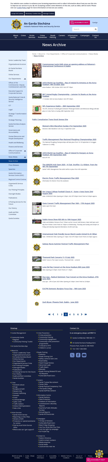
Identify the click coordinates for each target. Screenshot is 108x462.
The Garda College (45, 389)
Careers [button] (62, 35)
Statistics (42, 354)
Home (34, 54)
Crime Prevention (43, 333)
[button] (25, 79)
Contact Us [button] (95, 36)
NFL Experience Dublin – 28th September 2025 (61, 106)
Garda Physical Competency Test (50, 386)
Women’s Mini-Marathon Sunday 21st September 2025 (64, 126)
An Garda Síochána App (19, 346)
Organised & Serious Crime (22, 363)
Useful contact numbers (47, 440)
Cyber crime (17, 402)
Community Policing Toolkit (22, 342)
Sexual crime (17, 391)
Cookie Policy (21, 8)
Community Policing (46, 337)
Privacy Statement (90, 457)
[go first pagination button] (49, 314)
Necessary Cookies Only (33, 13)
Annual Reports (44, 412)
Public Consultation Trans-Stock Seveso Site (50, 119)
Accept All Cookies (17, 13)
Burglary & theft (19, 389)
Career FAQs (43, 384)
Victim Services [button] (32, 36)
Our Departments (53, 54)
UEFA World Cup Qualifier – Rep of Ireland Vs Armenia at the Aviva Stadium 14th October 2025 (69, 84)
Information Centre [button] (73, 36)
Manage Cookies (48, 13)
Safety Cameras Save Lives (48, 359)
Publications (17, 370)
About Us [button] (15, 36)
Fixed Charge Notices (46, 363)
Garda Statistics (44, 397)
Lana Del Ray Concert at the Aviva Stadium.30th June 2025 (66, 267)
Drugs (15, 387)
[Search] (83, 29)
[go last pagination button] (86, 314)
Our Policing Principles (21, 365)
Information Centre (44, 395)
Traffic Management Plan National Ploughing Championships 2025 (69, 139)
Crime (13, 383)
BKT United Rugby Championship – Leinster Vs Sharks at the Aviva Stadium (69, 95)
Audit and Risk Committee (22, 376)
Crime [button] (23, 35)
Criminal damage (19, 400)
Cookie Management (18, 333)
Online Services (18, 359)
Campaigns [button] (84, 35)
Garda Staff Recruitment (47, 391)
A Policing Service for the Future (24, 372)
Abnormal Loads (45, 365)
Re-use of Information (79, 457)
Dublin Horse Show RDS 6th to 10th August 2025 (61, 219)
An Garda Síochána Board (22, 357)
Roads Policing (42, 352)
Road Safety (43, 361)
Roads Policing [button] (53, 36)
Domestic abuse (18, 385)
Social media (43, 444)
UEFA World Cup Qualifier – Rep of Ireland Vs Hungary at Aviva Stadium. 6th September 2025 (67, 154)
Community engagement (47, 339)
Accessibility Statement (52, 457)
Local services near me (47, 446)
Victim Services (16, 413)
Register (16, 340)
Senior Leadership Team (21, 353)
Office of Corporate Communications (74, 54)
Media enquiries (44, 442)
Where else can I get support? (23, 430)
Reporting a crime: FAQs (21, 417)
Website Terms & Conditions (66, 457)
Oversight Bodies (19, 368)
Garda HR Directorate (46, 414)
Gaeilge (95, 22)
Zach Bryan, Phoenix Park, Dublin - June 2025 (60, 302)
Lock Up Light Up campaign (48, 429)
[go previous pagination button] (53, 314)
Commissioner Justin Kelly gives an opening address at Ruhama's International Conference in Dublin (68, 65)
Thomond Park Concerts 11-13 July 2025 (58, 257)
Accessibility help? (81, 22)
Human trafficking (19, 393)
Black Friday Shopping (47, 425)
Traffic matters (18, 404)
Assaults (16, 395)
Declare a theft (18, 419)
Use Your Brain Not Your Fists (49, 427)
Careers (40, 380)
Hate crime (17, 408)
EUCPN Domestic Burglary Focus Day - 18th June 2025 (64, 289)
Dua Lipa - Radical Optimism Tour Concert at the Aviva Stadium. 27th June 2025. (70, 278)
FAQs (32, 456)
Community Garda (17, 337)
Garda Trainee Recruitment (48, 382)
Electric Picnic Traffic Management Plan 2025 (60, 178)
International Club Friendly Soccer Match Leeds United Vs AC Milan (69, 234)
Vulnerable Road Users (47, 376)
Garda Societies (18, 378)
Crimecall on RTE (45, 346)
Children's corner (45, 348)
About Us (42, 54)
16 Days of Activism (46, 421)
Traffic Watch (43, 367)
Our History (17, 374)
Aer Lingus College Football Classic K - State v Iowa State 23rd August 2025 (67, 192)
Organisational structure (21, 355)
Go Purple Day (44, 431)
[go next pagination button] (82, 314)
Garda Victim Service (20, 415)
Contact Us (41, 436)
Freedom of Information (47, 401)
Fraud (15, 397)
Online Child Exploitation (21, 406)
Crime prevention (45, 335)
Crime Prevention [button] (42, 36)
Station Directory (45, 438)
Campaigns (41, 419)
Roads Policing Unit (46, 356)
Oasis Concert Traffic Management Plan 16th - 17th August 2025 (68, 203)
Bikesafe (42, 369)
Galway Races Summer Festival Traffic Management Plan (65, 244)
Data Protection (44, 399)
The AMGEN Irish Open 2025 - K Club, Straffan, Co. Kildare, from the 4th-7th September (69, 166)
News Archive (39, 56)
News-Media (93, 54)
